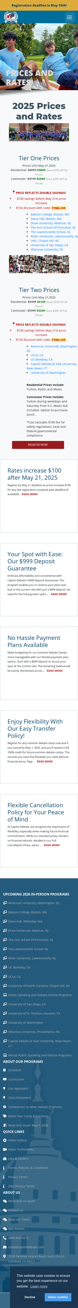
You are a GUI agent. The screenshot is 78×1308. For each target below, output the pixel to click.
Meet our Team (19, 1219)
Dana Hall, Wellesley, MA (25, 920)
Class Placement (19, 1097)
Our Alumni (16, 1228)
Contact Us (15, 1209)
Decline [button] (30, 1297)
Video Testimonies (21, 1148)
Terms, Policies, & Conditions (28, 1167)
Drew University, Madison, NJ (51, 223)
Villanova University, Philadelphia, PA (33, 1031)
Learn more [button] (38, 1286)
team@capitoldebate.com (26, 1246)
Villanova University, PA (47, 249)
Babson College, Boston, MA (50, 214)
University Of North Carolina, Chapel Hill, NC (39, 985)
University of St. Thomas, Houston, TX (34, 1013)
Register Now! (38, 444)
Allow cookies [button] (58, 1297)
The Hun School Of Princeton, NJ (53, 227)
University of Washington (31, 372)
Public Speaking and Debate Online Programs (40, 994)
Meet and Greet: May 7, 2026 (28, 1124)
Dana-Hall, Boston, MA (46, 218)
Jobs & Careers (18, 1158)
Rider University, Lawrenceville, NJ (32, 957)
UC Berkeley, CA (25, 359)
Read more (30, 493)
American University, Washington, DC (34, 902)
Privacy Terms (18, 1176)
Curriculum (16, 1078)
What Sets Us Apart (21, 1200)
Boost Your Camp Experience (28, 1115)
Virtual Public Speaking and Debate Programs (40, 1054)
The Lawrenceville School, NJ (50, 231)
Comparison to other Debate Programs (35, 1106)
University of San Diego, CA (49, 245)
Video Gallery (17, 1139)
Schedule (14, 1069)
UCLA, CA (20, 354)
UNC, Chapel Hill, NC (45, 240)
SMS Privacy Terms (21, 1185)
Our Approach (18, 1088)
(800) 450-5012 (18, 1237)
